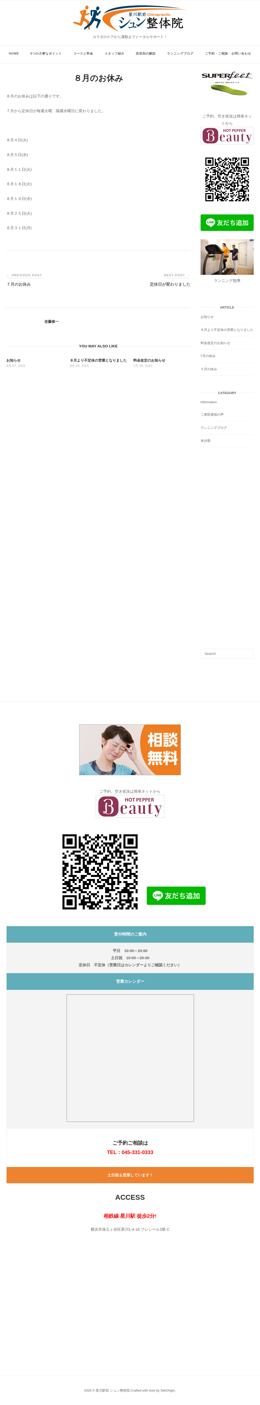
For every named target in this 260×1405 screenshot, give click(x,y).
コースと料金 (83, 53)
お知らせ (207, 317)
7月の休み (208, 356)
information (209, 402)
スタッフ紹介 (114, 53)
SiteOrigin (167, 1390)
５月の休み (209, 369)
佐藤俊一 (51, 321)
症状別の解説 (146, 53)
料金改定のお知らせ (215, 343)
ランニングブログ (180, 53)
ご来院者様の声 (212, 414)
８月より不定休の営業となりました (227, 330)
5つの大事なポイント (46, 53)
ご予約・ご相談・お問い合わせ (228, 53)
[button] (130, 749)
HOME (14, 53)
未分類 (205, 441)
